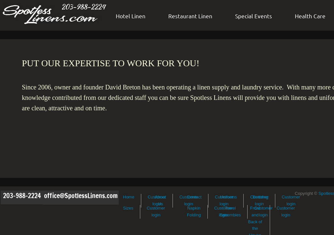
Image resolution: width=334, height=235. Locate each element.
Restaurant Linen (190, 15)
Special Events (253, 15)
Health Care (310, 15)
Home (128, 197)
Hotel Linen (130, 15)
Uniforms (228, 197)
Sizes (128, 208)
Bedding (260, 197)
